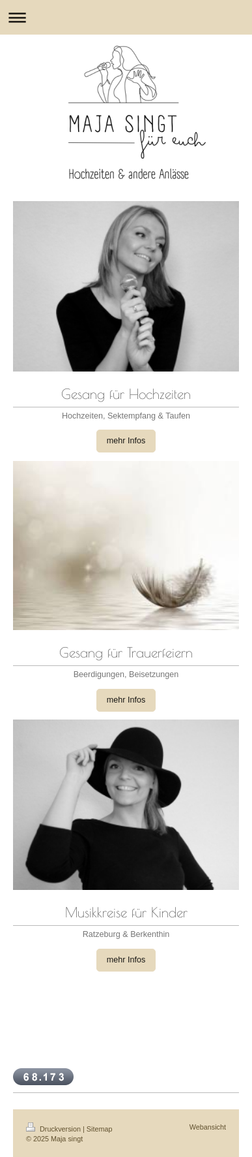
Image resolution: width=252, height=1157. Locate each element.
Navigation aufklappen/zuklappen (126, 17)
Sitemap (100, 1129)
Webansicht (207, 1127)
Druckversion (54, 1129)
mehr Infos (126, 440)
